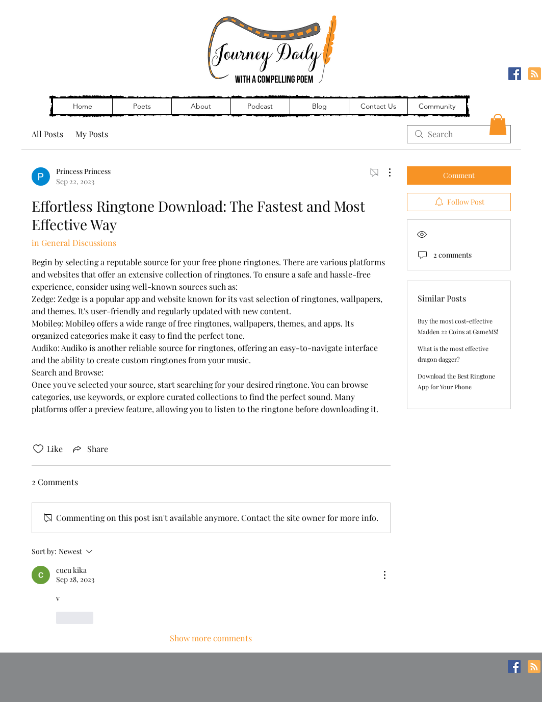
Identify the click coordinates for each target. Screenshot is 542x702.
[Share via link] (89, 449)
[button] (498, 124)
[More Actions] (384, 172)
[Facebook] (514, 73)
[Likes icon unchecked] (38, 449)
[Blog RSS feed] (534, 74)
